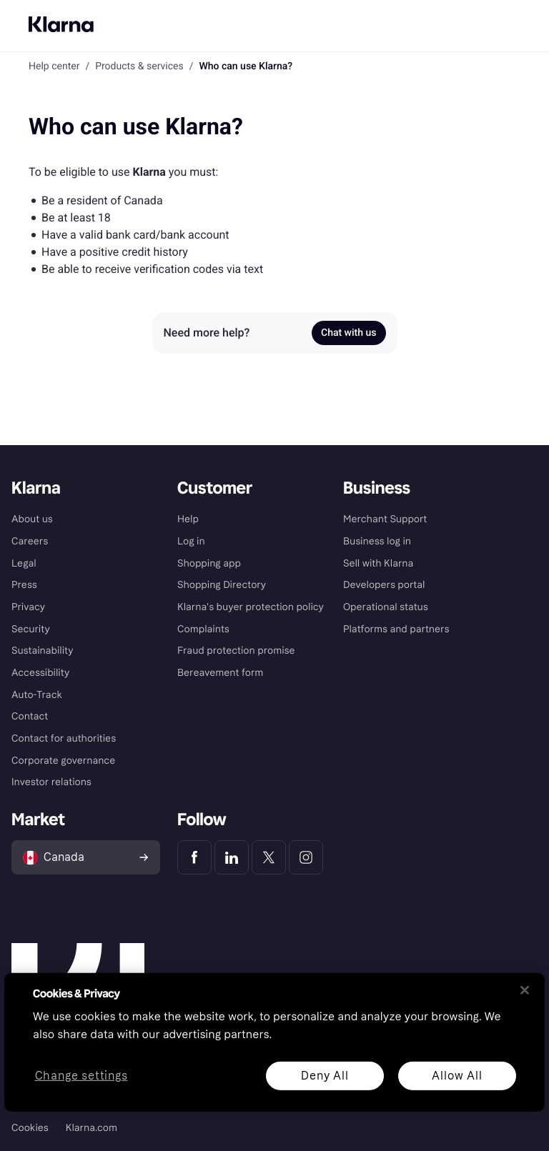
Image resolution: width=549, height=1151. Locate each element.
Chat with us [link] (348, 333)
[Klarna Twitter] (269, 857)
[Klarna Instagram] (306, 857)
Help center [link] (54, 66)
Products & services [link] (139, 66)
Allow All (457, 1075)
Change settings (81, 1075)
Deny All (324, 1075)
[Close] (524, 990)
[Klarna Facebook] (194, 857)
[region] (274, 1042)
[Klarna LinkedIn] (231, 857)
